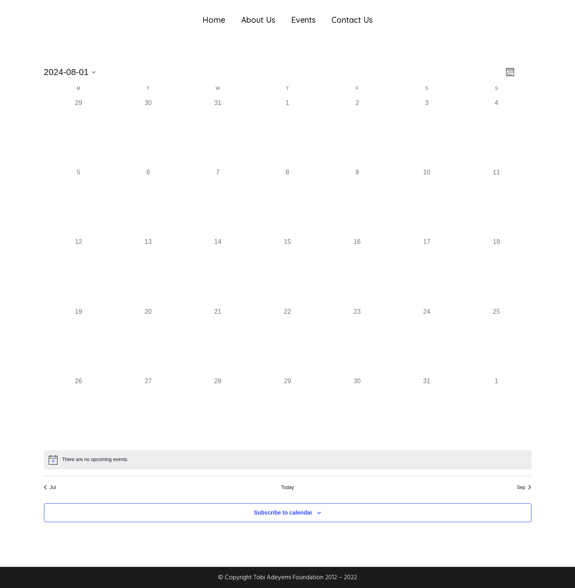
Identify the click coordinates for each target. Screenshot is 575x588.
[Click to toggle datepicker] (70, 72)
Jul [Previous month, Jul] (50, 487)
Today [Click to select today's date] (287, 487)
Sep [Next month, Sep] (524, 487)
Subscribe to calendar (283, 512)
